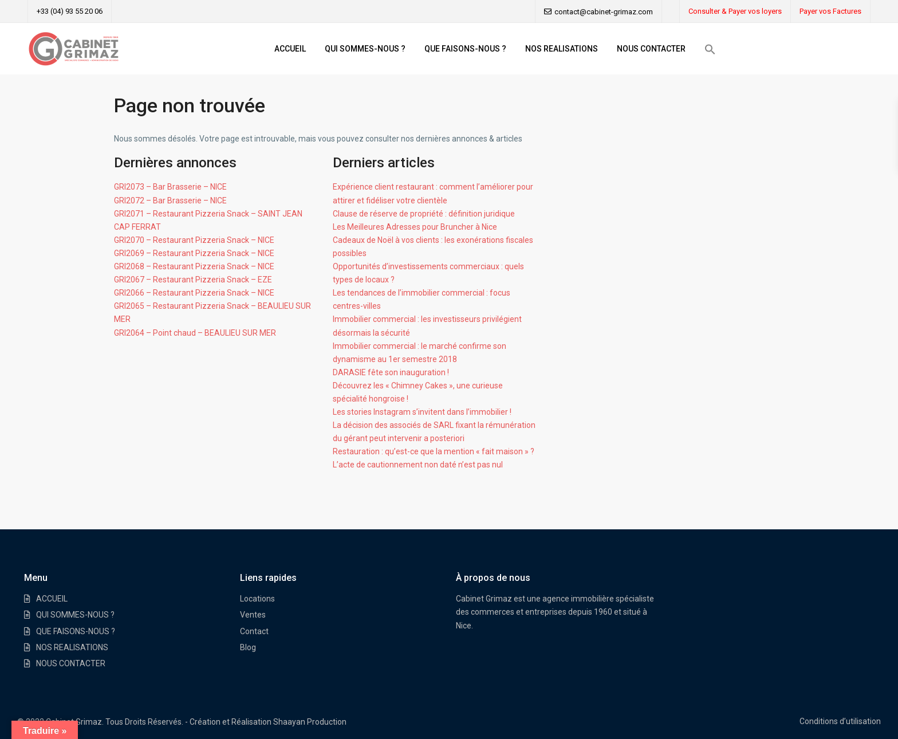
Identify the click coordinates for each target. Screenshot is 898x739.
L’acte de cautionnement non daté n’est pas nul (418, 464)
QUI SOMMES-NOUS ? (365, 48)
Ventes (253, 614)
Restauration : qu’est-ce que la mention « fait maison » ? (433, 451)
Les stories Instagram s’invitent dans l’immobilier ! (422, 411)
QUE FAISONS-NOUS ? (465, 48)
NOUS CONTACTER (651, 48)
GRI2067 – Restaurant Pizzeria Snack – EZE (193, 279)
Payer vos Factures (830, 11)
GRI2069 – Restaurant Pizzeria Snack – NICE (194, 253)
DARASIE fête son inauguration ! (391, 372)
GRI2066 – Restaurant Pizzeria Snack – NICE (194, 292)
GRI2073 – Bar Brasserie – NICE (170, 186)
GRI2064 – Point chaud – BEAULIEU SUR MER (195, 332)
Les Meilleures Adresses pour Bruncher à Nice (415, 226)
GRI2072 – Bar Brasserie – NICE (170, 200)
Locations (257, 598)
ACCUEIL (290, 48)
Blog (248, 647)
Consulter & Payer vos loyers (735, 11)
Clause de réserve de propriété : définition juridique (424, 213)
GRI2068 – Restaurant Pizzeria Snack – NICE (194, 266)
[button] (710, 49)
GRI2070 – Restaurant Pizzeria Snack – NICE (194, 240)
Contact (254, 631)
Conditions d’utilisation (840, 721)
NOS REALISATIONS (561, 48)
